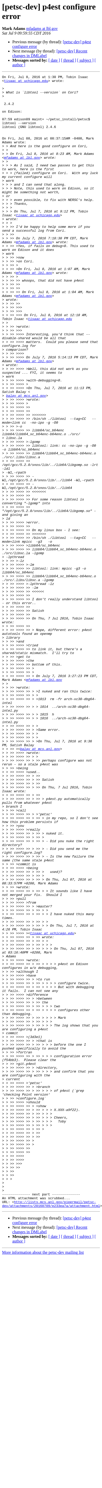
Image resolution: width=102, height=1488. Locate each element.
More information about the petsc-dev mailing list (43, 1479)
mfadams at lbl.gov (42, 28)
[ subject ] (85, 60)
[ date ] (54, 60)
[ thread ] (68, 60)
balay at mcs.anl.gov (26, 460)
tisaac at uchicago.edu (26, 82)
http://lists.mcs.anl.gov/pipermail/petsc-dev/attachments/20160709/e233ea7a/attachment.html (51, 1430)
